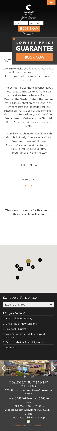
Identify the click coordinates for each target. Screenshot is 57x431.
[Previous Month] (26, 186)
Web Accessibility (22, 417)
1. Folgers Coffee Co (14, 313)
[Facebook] (25, 376)
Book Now (28, 165)
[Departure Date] (36, 23)
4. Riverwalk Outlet (14, 329)
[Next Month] (30, 186)
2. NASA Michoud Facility (17, 318)
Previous (4, 368)
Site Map (39, 417)
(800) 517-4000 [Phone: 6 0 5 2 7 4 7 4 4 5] (35, 406)
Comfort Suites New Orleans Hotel (28, 11)
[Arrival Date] (21, 23)
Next (53, 368)
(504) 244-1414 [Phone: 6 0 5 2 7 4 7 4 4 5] (23, 398)
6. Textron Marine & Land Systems (23, 342)
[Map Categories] (28, 304)
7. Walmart (9, 347)
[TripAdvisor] (32, 376)
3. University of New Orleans (20, 323)
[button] (33, 267)
